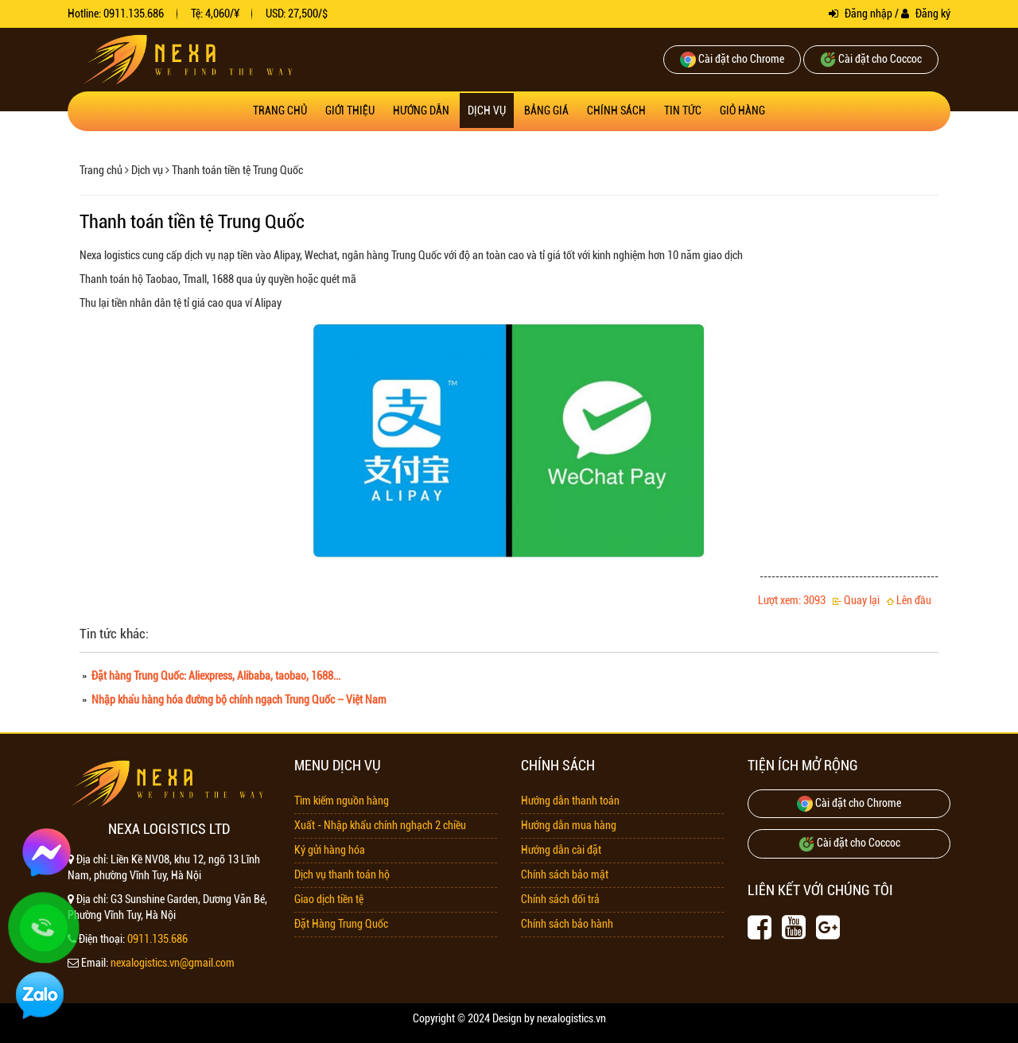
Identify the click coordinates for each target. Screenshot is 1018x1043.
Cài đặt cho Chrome (732, 60)
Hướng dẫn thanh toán (570, 800)
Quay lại (856, 600)
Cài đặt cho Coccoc (871, 60)
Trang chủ (280, 110)
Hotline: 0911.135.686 (116, 13)
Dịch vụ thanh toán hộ (342, 874)
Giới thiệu (350, 110)
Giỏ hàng (742, 110)
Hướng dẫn (421, 110)
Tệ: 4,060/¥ (215, 13)
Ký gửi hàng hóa (329, 849)
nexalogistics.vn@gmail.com (173, 962)
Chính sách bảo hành (567, 923)
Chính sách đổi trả (560, 899)
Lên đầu (909, 600)
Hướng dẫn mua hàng (568, 825)
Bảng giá (546, 110)
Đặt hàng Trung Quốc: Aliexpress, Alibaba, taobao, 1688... (214, 675)
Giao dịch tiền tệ (328, 899)
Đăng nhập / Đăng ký (889, 13)
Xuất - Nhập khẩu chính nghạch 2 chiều (380, 825)
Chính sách (616, 110)
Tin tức (682, 110)
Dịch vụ (487, 110)
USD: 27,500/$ (297, 13)
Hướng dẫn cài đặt (561, 849)
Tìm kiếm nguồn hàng (341, 800)
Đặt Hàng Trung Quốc (341, 923)
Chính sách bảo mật (564, 874)
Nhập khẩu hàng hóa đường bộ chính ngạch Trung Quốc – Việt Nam (238, 699)
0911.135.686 (157, 938)
